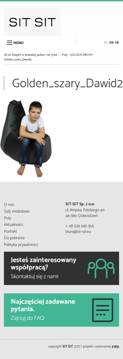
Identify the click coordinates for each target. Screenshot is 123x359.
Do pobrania (14, 237)
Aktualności (13, 223)
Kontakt (10, 230)
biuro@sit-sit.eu (78, 230)
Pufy (7, 217)
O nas (9, 203)
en (111, 42)
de (117, 42)
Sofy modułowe (17, 210)
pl (106, 42)
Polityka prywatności (21, 243)
